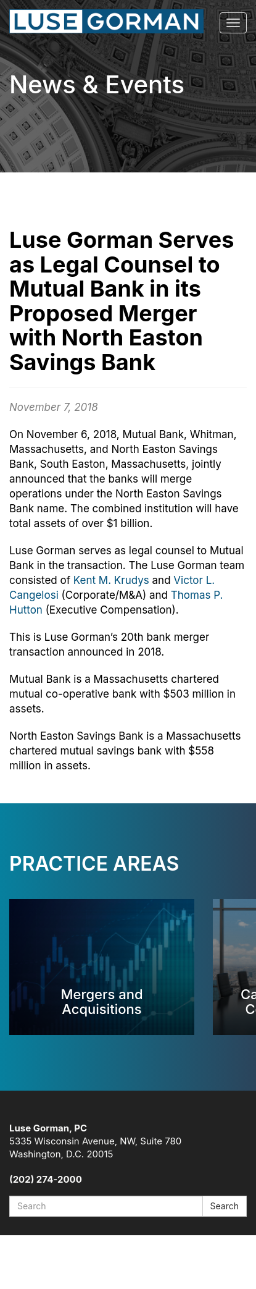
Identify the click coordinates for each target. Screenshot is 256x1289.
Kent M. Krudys (111, 580)
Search (224, 1206)
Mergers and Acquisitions (101, 1001)
